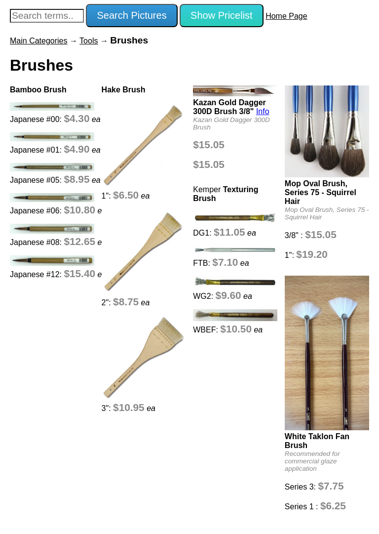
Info (262, 111)
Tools (88, 41)
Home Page (286, 16)
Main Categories (39, 41)
